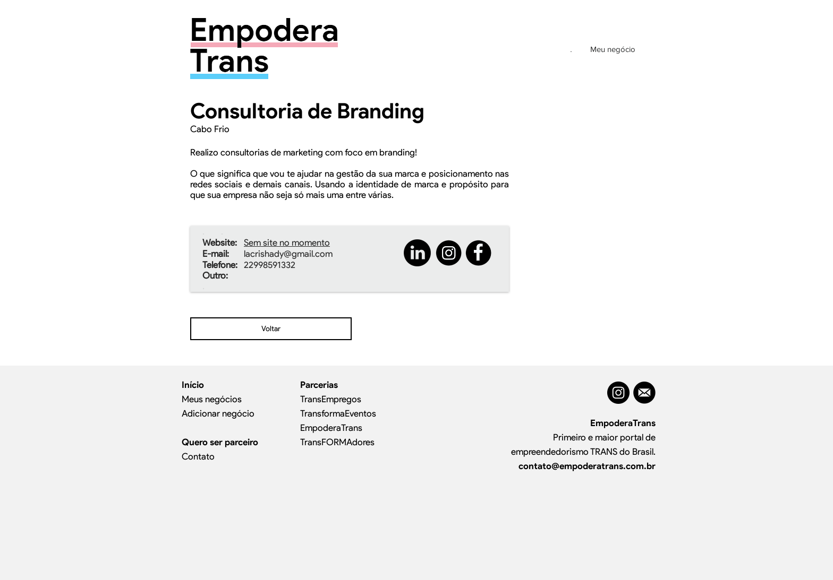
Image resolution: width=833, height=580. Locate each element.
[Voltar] (271, 328)
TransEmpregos (330, 399)
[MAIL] (644, 393)
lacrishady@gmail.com (288, 253)
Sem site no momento (287, 242)
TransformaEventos (338, 413)
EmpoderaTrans (331, 427)
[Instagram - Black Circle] (618, 393)
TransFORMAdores (337, 442)
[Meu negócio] (612, 48)
